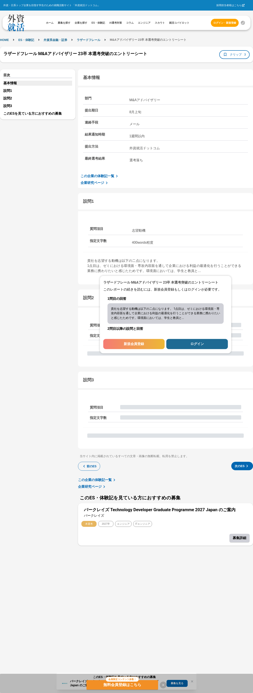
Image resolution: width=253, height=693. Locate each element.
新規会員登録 (134, 344)
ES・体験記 (26, 40)
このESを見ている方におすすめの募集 (32, 113)
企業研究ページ (95, 182)
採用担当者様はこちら (229, 5)
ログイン (197, 344)
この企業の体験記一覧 (100, 176)
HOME (4, 40)
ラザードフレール (88, 40)
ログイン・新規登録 (224, 22)
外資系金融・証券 (55, 40)
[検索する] (242, 22)
